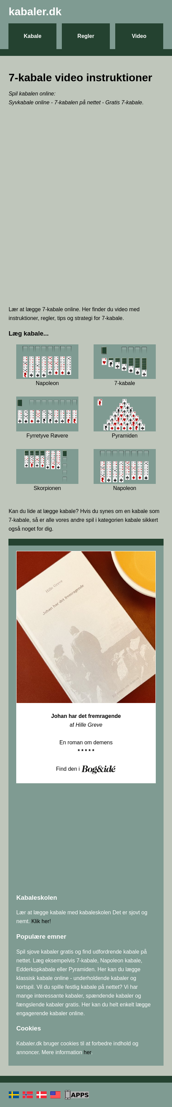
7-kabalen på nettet (77, 102)
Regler (85, 36)
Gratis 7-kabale (123, 102)
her (87, 1052)
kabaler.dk (35, 11)
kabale (68, 511)
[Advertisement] (85, 252)
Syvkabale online (28, 102)
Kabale (32, 36)
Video (139, 36)
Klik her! (41, 921)
